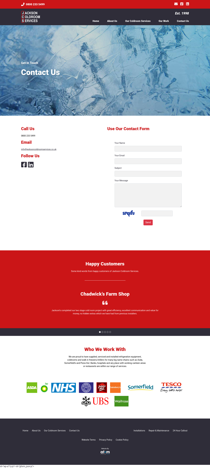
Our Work (164, 21)
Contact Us (183, 21)
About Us (112, 21)
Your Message (121, 180)
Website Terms (89, 440)
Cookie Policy (122, 440)
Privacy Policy (105, 440)
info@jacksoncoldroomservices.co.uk (39, 149)
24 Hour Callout (180, 430)
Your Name (120, 143)
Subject (118, 168)
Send (148, 222)
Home (96, 21)
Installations (139, 430)
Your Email (120, 155)
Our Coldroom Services (137, 21)
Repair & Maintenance (159, 430)
